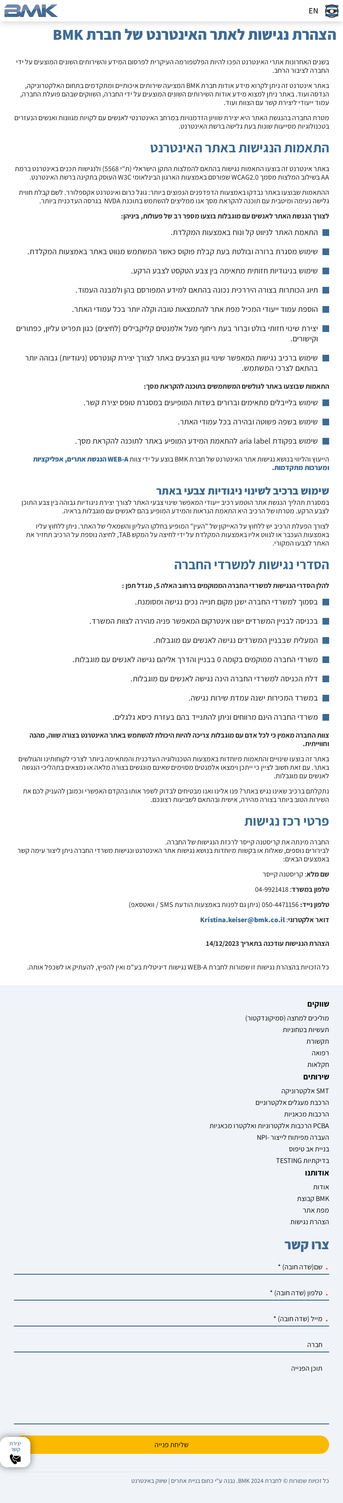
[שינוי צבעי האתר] (332, 11)
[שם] (172, 1267)
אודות (321, 1187)
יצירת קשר (15, 1446)
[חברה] (172, 1345)
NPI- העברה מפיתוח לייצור (293, 1137)
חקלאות (318, 1064)
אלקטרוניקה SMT (305, 1091)
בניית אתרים (185, 1481)
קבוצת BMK (313, 1198)
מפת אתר (316, 1210)
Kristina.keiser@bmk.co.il (242, 919)
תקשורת (317, 1041)
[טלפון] (172, 1293)
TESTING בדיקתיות (302, 1160)
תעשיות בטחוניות (306, 1029)
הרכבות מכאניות (306, 1114)
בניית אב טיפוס (309, 1149)
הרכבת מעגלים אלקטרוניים (292, 1102)
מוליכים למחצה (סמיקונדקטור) (287, 1018)
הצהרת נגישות (309, 1221)
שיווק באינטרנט (149, 1481)
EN (313, 10)
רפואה (320, 1053)
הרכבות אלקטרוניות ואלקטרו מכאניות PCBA (269, 1125)
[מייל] (172, 1319)
